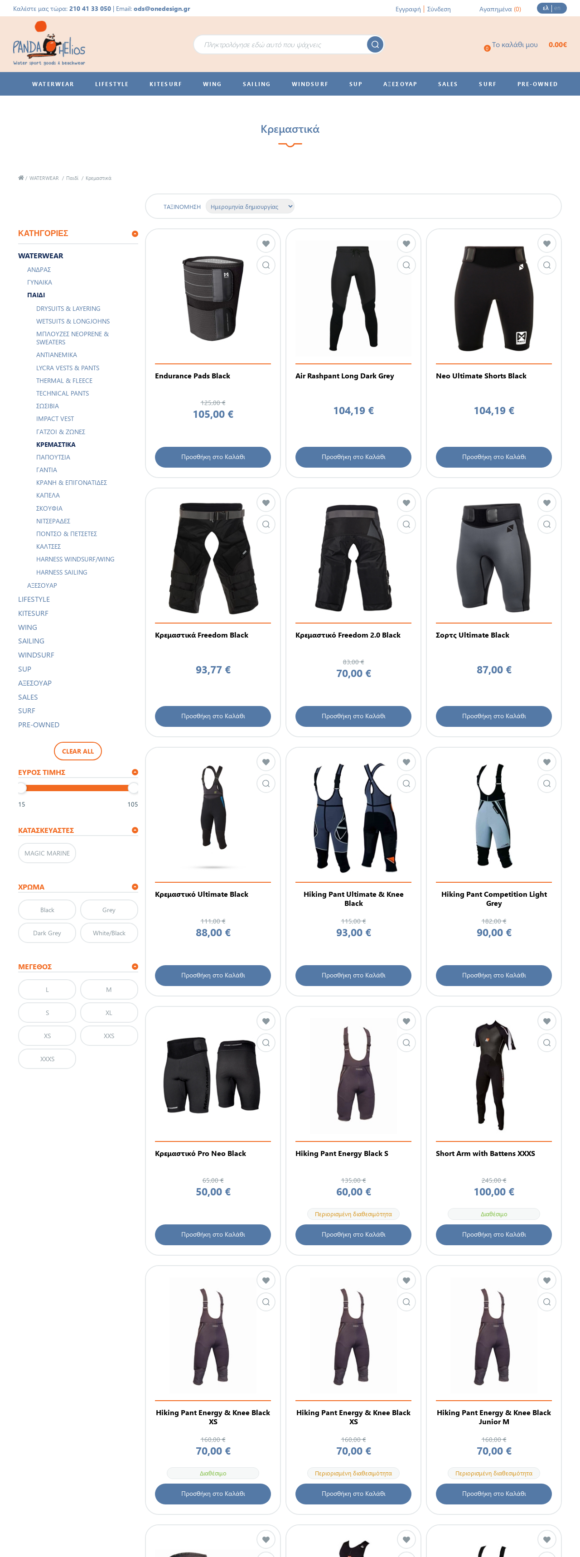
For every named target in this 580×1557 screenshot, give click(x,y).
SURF (26, 710)
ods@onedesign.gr (162, 8)
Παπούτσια (53, 457)
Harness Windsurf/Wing (75, 559)
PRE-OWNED (38, 724)
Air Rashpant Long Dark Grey (344, 375)
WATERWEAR (44, 177)
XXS (109, 1035)
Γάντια (46, 469)
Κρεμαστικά (56, 444)
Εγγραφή (408, 9)
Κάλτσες (48, 546)
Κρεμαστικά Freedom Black (201, 634)
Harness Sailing (61, 572)
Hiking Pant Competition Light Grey (494, 899)
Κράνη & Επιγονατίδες (71, 482)
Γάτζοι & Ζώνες (60, 431)
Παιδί (72, 177)
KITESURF (33, 613)
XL (109, 1012)
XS (47, 1035)
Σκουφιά (49, 508)
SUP (24, 668)
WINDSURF (36, 654)
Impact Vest (55, 418)
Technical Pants (62, 393)
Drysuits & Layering (68, 308)
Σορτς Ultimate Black (472, 634)
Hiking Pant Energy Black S (341, 1153)
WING (27, 627)
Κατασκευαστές (46, 830)
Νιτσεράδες (53, 521)
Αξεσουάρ (42, 585)
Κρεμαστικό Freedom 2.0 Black (348, 634)
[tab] (78, 234)
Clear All (78, 751)
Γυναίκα (39, 282)
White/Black (109, 932)
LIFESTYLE (34, 599)
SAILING (31, 640)
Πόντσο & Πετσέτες (66, 533)
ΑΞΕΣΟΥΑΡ (35, 682)
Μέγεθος (35, 966)
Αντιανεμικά (56, 354)
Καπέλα (48, 495)
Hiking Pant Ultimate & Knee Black (354, 899)
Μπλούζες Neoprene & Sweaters (72, 337)
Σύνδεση (439, 9)
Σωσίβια (47, 405)
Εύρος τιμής (41, 772)
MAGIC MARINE (47, 853)
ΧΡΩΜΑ (31, 886)
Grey (109, 909)
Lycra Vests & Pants (67, 367)
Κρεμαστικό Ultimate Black (201, 894)
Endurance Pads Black (192, 375)
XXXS (47, 1058)
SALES (28, 696)
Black (47, 909)
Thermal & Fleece (64, 380)
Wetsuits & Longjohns (73, 321)
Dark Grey (47, 932)
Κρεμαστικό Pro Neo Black (200, 1153)
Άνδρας (39, 269)
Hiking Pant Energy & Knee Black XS (213, 1417)
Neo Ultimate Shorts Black (481, 375)
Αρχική (21, 177)
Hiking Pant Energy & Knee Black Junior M (494, 1417)
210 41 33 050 (90, 8)
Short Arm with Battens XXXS (485, 1153)
